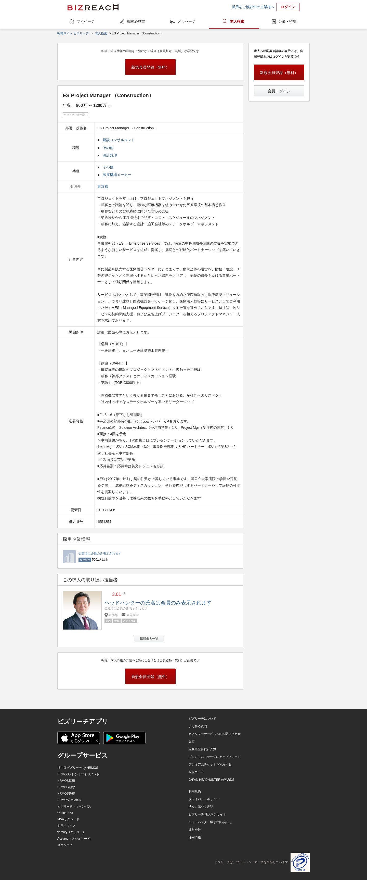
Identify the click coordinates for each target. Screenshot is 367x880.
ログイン (288, 7)
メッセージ (186, 21)
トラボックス (66, 825)
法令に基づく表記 (201, 807)
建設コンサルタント (119, 140)
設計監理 (110, 155)
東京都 (103, 186)
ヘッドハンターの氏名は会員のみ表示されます (158, 603)
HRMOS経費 (66, 793)
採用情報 (195, 837)
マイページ (86, 21)
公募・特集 (287, 21)
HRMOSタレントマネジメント (78, 774)
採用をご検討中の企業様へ (253, 7)
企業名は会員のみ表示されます (99, 553)
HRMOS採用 (66, 781)
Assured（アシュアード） (75, 838)
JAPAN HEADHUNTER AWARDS (211, 780)
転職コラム (196, 772)
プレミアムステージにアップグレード (215, 757)
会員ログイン (279, 91)
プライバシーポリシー (204, 799)
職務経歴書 (136, 21)
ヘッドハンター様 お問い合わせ (210, 822)
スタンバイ (65, 845)
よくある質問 (198, 726)
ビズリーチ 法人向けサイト (207, 814)
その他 (108, 148)
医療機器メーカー (117, 175)
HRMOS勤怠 (66, 787)
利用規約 (195, 791)
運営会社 (195, 830)
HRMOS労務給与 (69, 800)
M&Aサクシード (68, 819)
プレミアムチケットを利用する (210, 764)
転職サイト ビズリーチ (73, 33)
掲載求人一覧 (149, 638)
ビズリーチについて (202, 718)
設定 (192, 741)
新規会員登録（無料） (150, 67)
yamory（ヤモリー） (71, 832)
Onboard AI (65, 813)
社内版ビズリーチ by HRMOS (77, 768)
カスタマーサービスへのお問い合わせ (215, 734)
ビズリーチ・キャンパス (74, 806)
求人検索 (237, 21)
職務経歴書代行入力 (202, 749)
